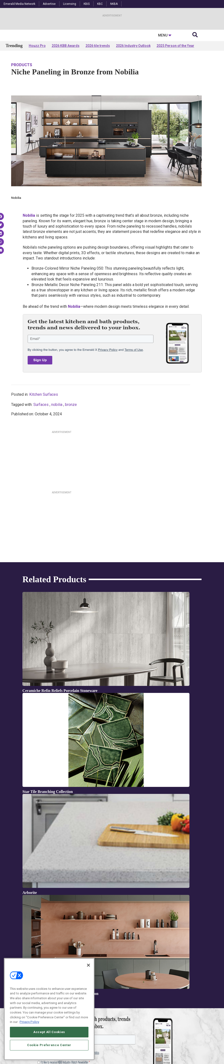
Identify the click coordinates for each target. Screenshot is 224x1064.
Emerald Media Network (19, 3)
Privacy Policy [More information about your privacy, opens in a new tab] (29, 1022)
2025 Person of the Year (175, 92)
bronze (71, 451)
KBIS (87, 3)
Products (21, 111)
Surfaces (41, 451)
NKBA (114, 3)
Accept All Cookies (49, 1032)
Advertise (49, 3)
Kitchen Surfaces (43, 441)
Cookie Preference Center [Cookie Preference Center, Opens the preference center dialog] (49, 1045)
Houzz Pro (37, 92)
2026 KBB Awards (65, 92)
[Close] (88, 965)
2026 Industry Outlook (133, 92)
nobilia (56, 451)
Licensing (69, 3)
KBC (100, 3)
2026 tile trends (98, 92)
